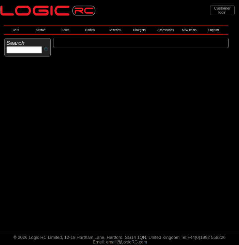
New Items (189, 30)
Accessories (165, 30)
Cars (16, 30)
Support (213, 30)
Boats (65, 30)
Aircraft (40, 30)
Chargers (139, 30)
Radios (90, 30)
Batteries (115, 30)
